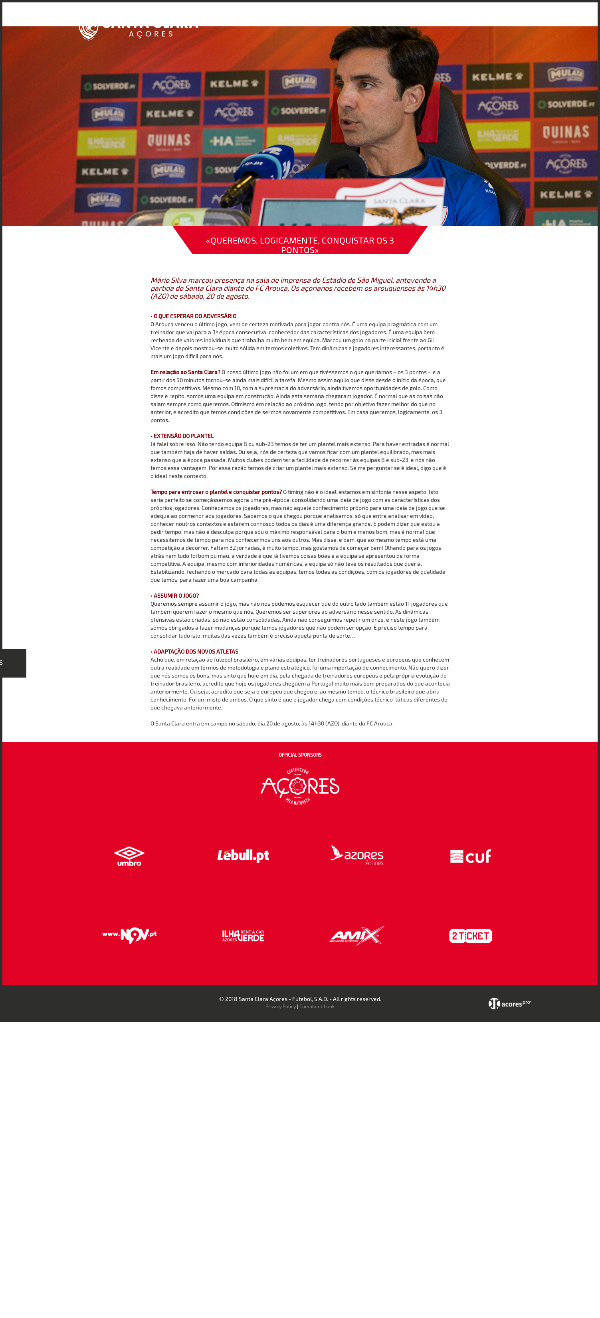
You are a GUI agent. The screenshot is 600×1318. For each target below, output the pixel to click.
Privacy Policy (280, 1006)
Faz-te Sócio (441, 19)
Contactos (482, 19)
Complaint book (317, 1006)
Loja (409, 19)
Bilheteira (381, 19)
